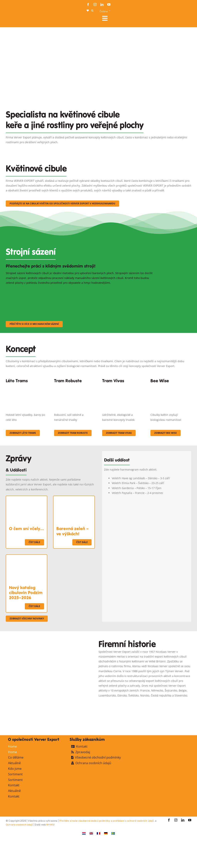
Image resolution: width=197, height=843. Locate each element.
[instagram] (95, 4)
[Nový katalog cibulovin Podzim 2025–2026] (26, 557)
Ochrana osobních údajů (19, 824)
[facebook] (88, 4)
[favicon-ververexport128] (176, 718)
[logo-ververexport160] (13, 19)
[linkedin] (102, 4)
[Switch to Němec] (105, 833)
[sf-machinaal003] (130, 290)
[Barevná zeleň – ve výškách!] (73, 498)
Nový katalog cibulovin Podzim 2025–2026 (26, 592)
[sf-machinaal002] (79, 290)
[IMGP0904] (74, 386)
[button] (92, 10)
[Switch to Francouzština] (98, 833)
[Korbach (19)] (122, 386)
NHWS (50, 824)
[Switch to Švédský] (113, 833)
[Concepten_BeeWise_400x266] (170, 386)
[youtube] (108, 4)
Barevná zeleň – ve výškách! (72, 531)
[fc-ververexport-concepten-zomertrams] (26, 386)
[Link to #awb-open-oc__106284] (145, 18)
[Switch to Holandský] (84, 833)
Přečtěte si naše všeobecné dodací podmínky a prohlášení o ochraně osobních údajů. (106, 820)
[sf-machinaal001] (28, 290)
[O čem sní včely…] (26, 498)
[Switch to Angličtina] (91, 833)
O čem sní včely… (26, 528)
